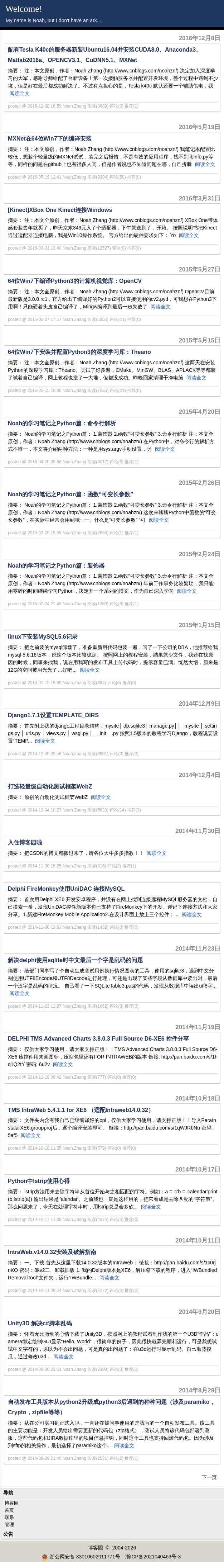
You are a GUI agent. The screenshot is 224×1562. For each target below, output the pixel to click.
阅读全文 (20, 93)
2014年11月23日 (197, 948)
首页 (9, 1510)
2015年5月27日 (199, 269)
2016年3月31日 (199, 198)
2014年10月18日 (197, 1098)
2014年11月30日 (197, 831)
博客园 (12, 1503)
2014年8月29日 (199, 1390)
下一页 (209, 1477)
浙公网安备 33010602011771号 (81, 1556)
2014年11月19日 (197, 1027)
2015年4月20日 (199, 411)
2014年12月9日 (199, 703)
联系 (9, 1517)
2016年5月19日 (199, 127)
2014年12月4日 (199, 775)
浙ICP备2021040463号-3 (153, 1556)
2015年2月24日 (199, 554)
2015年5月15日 (199, 340)
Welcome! (23, 9)
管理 (9, 1524)
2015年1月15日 (199, 625)
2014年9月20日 (199, 1311)
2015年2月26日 (199, 482)
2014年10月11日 (197, 1240)
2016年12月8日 (199, 38)
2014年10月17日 (197, 1169)
